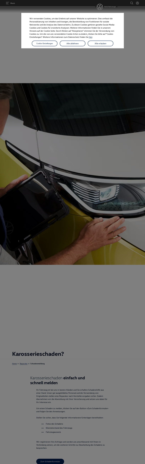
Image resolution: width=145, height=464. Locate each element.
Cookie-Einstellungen (44, 43)
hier (90, 37)
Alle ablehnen (73, 43)
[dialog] (72, 232)
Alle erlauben (100, 43)
